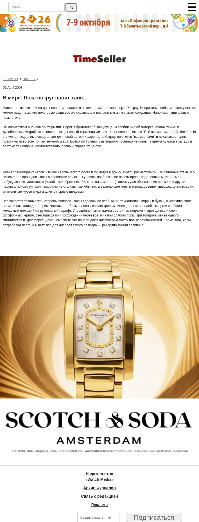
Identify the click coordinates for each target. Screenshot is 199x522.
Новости (28, 79)
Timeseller (10, 79)
